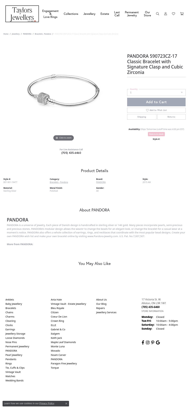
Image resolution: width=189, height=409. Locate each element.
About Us (101, 299)
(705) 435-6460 (71, 153)
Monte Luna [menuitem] (58, 346)
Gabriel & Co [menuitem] (58, 329)
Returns (171, 116)
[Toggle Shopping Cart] (182, 14)
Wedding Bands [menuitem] (14, 380)
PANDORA (27, 34)
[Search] (157, 14)
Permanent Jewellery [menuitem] (17, 346)
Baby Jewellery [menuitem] (13, 303)
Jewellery (89, 14)
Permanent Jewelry (132, 13)
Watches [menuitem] (10, 376)
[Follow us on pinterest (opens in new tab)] (152, 343)
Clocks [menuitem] (9, 325)
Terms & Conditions (98, 394)
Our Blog (101, 303)
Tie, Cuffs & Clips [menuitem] (15, 367)
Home (6, 34)
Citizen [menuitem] (55, 312)
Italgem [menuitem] (55, 333)
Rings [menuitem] (8, 363)
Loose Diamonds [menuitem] (15, 337)
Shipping (141, 116)
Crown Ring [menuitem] (57, 320)
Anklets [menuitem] (9, 299)
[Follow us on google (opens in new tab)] (158, 343)
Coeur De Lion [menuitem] (59, 316)
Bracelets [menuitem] (10, 308)
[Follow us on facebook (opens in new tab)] (143, 343)
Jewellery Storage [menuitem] (15, 333)
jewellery (16, 34)
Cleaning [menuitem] (10, 320)
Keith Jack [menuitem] (56, 337)
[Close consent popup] (66, 404)
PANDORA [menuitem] (11, 350)
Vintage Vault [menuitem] (13, 372)
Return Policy (60, 394)
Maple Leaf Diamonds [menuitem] (63, 342)
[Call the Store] (151, 307)
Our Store (147, 13)
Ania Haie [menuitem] (56, 299)
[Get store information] (153, 311)
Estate (105, 14)
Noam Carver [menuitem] (58, 355)
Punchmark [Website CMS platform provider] (100, 405)
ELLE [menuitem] (53, 325)
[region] (63, 91)
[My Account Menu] (165, 14)
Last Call (117, 13)
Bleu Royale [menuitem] (57, 308)
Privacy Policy (78, 394)
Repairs (100, 308)
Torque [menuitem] (55, 367)
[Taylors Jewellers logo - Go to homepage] (23, 13)
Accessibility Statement (123, 394)
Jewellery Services (106, 312)
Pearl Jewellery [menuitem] (13, 355)
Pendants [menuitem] (10, 359)
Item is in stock (156, 134)
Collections (71, 14)
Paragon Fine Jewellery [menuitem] (64, 363)
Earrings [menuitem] (10, 329)
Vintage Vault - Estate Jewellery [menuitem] (68, 303)
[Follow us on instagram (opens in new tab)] (147, 343)
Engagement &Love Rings (50, 14)
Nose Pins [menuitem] (11, 342)
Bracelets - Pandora (43, 34)
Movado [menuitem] (55, 350)
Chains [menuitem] (9, 312)
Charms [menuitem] (9, 316)
